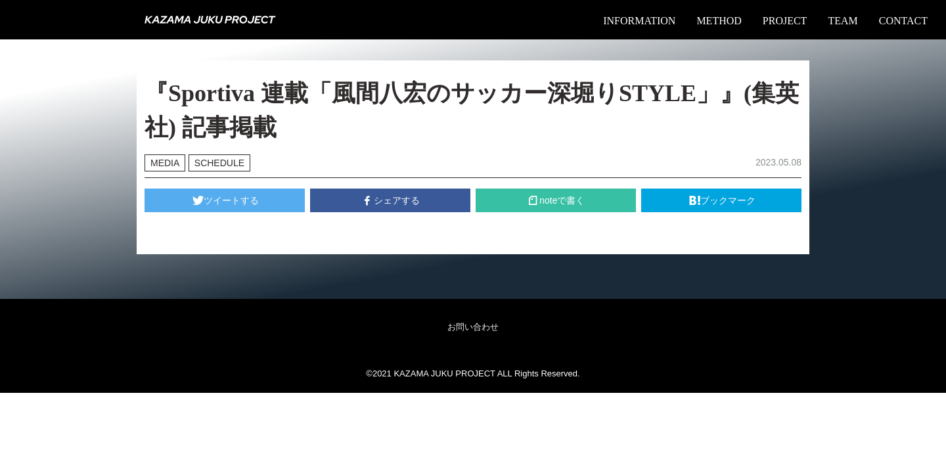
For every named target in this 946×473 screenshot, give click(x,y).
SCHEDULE (219, 163)
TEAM (842, 20)
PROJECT (785, 20)
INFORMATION (639, 20)
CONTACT (903, 20)
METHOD (718, 20)
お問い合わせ (473, 327)
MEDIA (164, 163)
